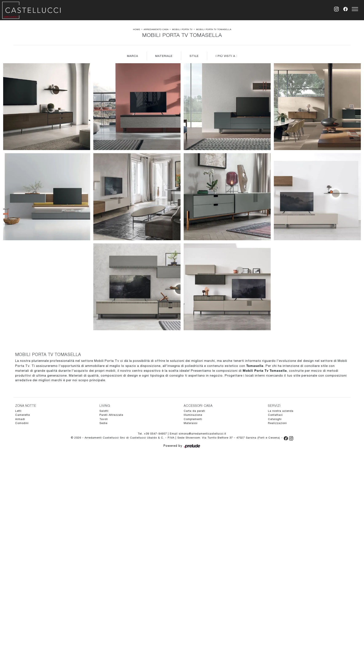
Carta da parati (194, 410)
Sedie (103, 423)
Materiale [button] (164, 56)
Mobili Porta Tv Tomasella (213, 29)
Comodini (22, 423)
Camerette (22, 414)
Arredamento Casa (156, 29)
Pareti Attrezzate (111, 414)
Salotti (103, 410)
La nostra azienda (280, 410)
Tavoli (103, 419)
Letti (18, 410)
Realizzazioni (277, 423)
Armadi (20, 419)
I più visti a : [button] (226, 56)
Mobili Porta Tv (182, 29)
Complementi (193, 419)
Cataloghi (275, 419)
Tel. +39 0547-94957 (153, 433)
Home (136, 29)
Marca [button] (132, 56)
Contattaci (275, 414)
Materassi (191, 423)
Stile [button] (194, 56)
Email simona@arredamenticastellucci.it (198, 433)
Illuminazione (193, 414)
